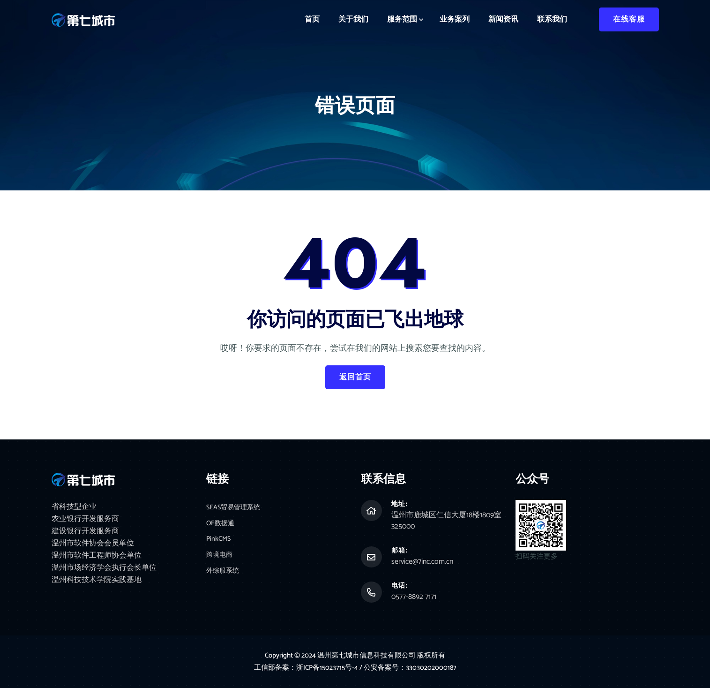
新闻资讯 (503, 19)
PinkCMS (219, 540)
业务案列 (455, 19)
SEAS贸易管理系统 (235, 508)
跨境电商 (220, 557)
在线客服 (629, 19)
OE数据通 (221, 524)
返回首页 (355, 377)
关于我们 (353, 19)
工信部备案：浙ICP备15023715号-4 (306, 667)
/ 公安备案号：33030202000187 (408, 667)
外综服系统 (223, 572)
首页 (312, 19)
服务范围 (402, 19)
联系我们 (552, 19)
